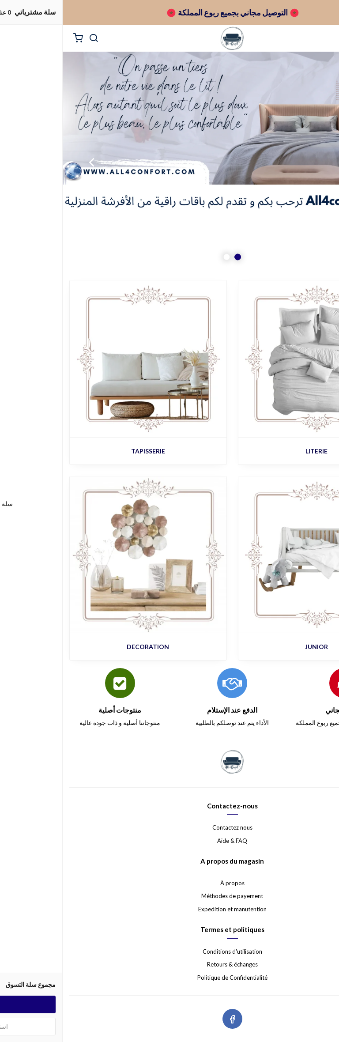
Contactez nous (170, 827)
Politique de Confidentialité (170, 977)
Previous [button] (310, 162)
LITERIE (254, 451)
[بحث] (31, 38)
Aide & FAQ (169, 840)
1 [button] (175, 257)
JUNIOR (253, 646)
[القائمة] (325, 38)
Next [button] (29, 162)
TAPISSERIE (85, 451)
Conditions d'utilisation (170, 951)
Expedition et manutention (170, 909)
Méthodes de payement (169, 895)
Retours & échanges (169, 964)
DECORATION (85, 646)
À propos (170, 883)
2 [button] (164, 257)
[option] (169, 162)
